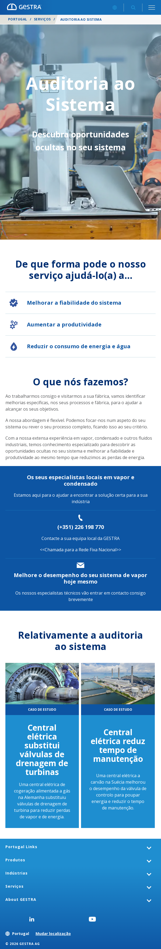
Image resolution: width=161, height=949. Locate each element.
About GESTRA (20, 899)
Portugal (17, 19)
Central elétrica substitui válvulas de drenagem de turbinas (42, 749)
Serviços (42, 19)
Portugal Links (21, 846)
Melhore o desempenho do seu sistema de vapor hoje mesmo (80, 578)
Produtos (15, 859)
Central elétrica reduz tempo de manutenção (118, 745)
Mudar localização (53, 933)
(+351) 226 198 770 (80, 527)
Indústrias (16, 873)
